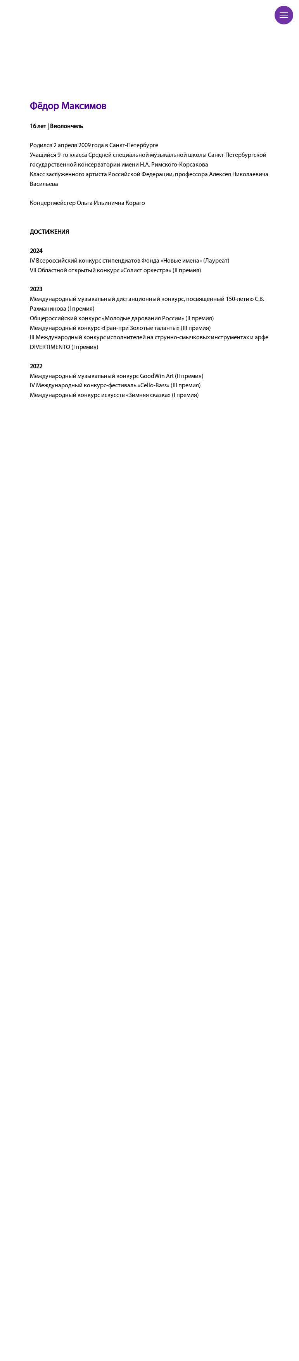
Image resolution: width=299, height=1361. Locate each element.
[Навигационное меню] (284, 15)
